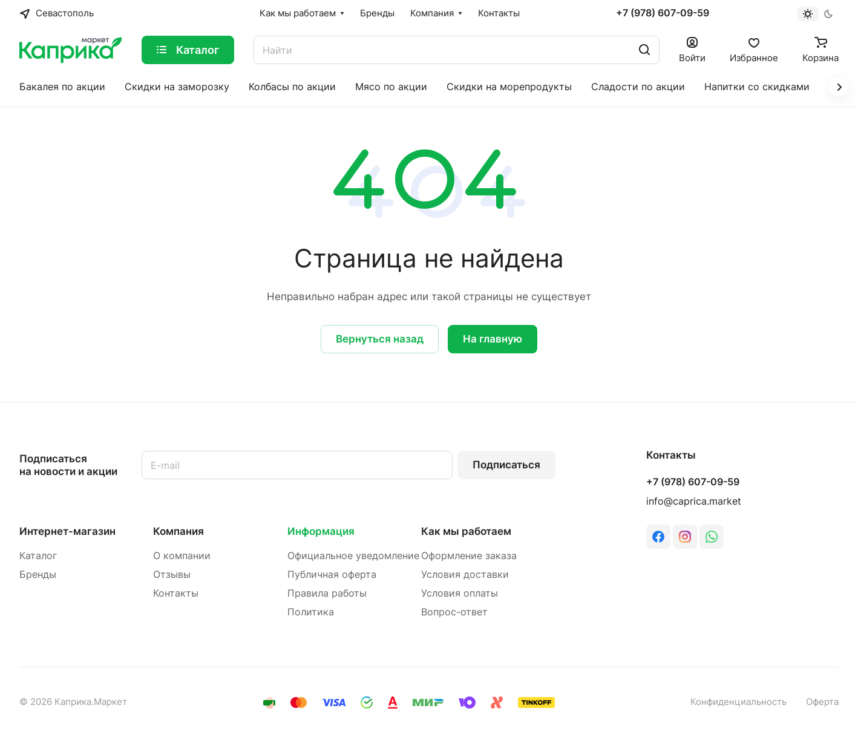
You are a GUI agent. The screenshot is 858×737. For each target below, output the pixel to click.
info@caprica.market (693, 501)
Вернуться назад (380, 339)
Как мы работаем (466, 531)
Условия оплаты (459, 593)
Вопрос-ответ (454, 612)
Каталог (38, 556)
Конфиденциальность (738, 701)
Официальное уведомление (353, 556)
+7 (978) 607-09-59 (662, 13)
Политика (310, 612)
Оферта (822, 701)
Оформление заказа (469, 556)
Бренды (37, 574)
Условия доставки (465, 574)
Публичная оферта (331, 574)
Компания (178, 531)
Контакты (175, 593)
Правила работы (327, 593)
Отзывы (172, 574)
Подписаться (506, 465)
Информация (321, 531)
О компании (182, 556)
